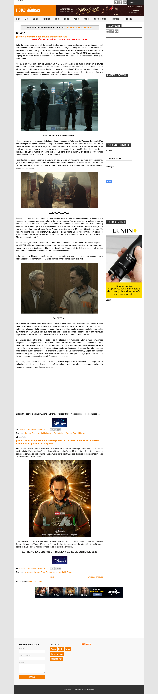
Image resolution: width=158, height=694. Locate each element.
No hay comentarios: (37, 429)
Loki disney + (47, 433)
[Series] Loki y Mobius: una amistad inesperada (41, 36)
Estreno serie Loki (53, 572)
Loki (38, 433)
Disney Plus (30, 433)
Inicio (18, 18)
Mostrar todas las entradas (79, 27)
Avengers (29, 572)
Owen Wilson (59, 433)
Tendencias (115, 18)
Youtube (125, 2)
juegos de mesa (56, 658)
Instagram (116, 2)
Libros (57, 18)
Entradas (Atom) (35, 582)
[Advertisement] (124, 54)
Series (35, 18)
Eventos (76, 18)
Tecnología (128, 18)
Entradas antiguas (95, 577)
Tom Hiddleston (79, 433)
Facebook (120, 2)
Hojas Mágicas (28, 10)
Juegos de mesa (100, 18)
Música (86, 18)
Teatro (66, 18)
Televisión (46, 18)
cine (61, 654)
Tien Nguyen (90, 689)
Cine (26, 18)
